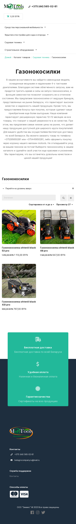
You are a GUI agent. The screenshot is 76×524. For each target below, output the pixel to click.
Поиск (63, 198)
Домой (8, 57)
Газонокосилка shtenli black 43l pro (19, 303)
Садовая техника (41, 57)
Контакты (14, 476)
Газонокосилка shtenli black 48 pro (57, 249)
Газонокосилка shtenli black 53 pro (19, 249)
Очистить (71, 198)
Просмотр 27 (64, 204)
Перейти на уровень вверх (39, 188)
